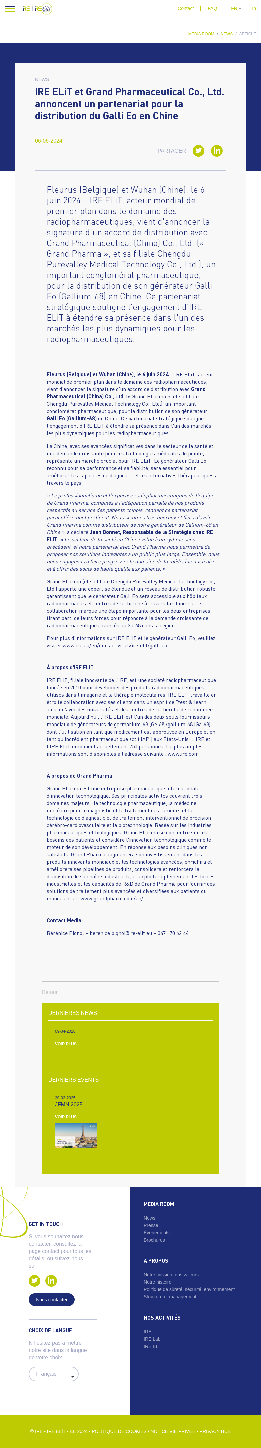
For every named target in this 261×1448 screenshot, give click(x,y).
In (254, 8)
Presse (151, 1225)
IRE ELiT (153, 1346)
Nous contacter (51, 1299)
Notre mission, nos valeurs (171, 1274)
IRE (147, 1331)
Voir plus (66, 1044)
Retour (50, 992)
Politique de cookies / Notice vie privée (143, 1431)
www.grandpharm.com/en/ (111, 898)
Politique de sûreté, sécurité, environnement (189, 1289)
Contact (186, 8)
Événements (157, 1232)
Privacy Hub (215, 1431)
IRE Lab (152, 1339)
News (227, 34)
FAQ (212, 8)
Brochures (154, 1240)
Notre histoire (157, 1282)
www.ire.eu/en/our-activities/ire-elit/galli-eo (115, 645)
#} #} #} (54, 1374)
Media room (201, 34)
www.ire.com (183, 753)
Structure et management (170, 1296)
